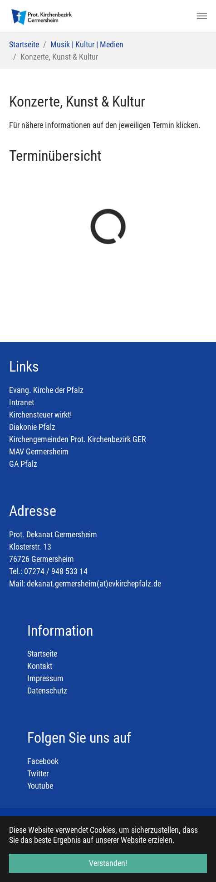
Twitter (38, 773)
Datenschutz (47, 690)
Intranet (21, 402)
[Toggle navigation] (202, 16)
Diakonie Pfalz (32, 427)
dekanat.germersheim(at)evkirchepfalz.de (94, 583)
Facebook (43, 761)
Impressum (45, 678)
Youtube (40, 785)
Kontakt (39, 666)
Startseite (42, 653)
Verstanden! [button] (108, 863)
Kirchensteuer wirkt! (40, 414)
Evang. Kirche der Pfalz (46, 390)
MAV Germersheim (39, 451)
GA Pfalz (23, 464)
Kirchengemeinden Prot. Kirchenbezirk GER (77, 439)
